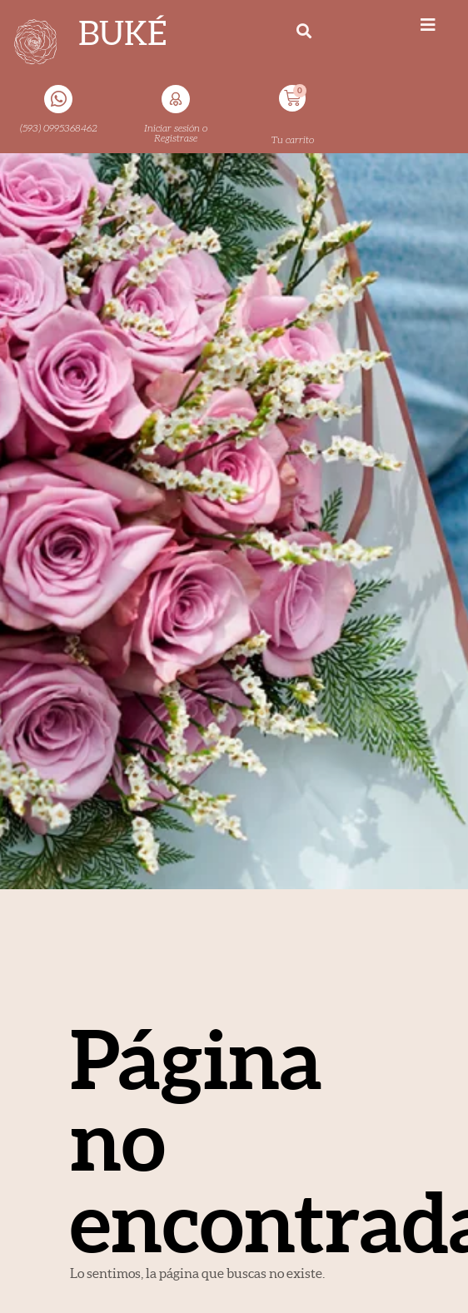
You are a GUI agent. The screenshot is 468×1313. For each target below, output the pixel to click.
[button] (304, 30)
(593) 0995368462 (58, 127)
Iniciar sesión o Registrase (175, 132)
